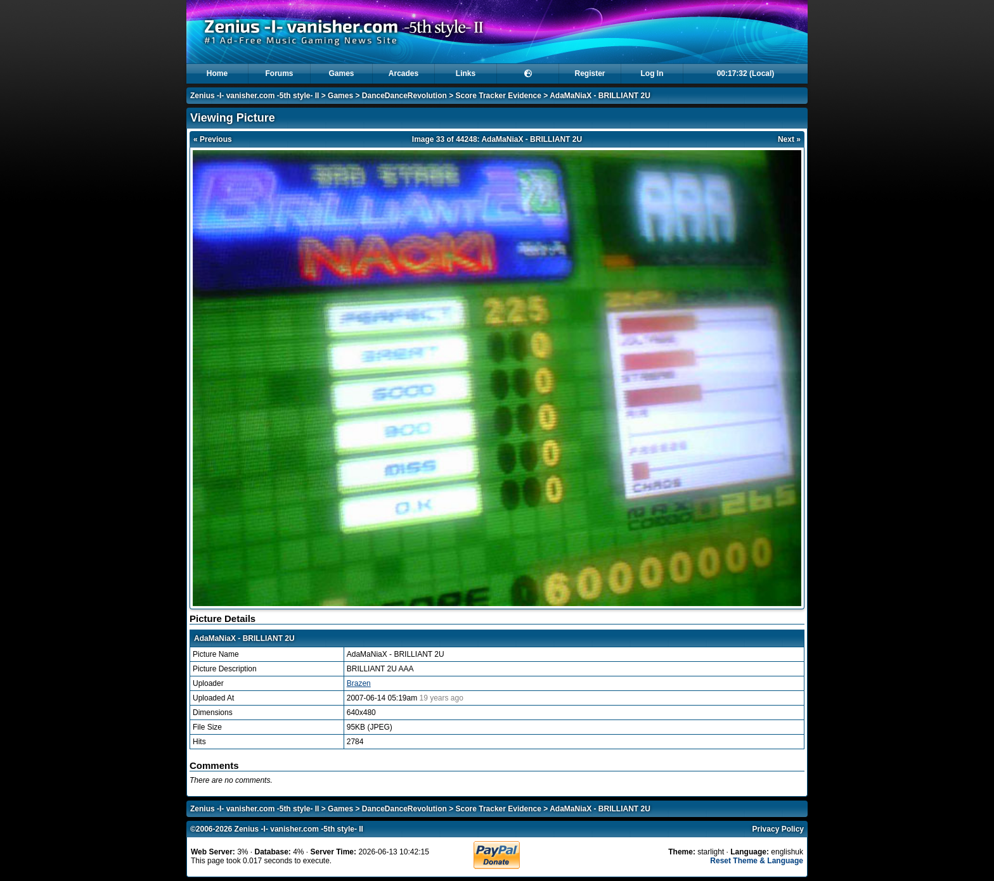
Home (217, 73)
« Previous (212, 139)
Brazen (359, 683)
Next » (789, 139)
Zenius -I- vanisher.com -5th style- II (254, 95)
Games (341, 73)
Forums (279, 73)
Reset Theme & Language (756, 860)
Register (589, 73)
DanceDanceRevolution (404, 95)
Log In (652, 73)
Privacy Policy (778, 829)
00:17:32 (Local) (746, 73)
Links (465, 73)
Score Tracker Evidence (498, 95)
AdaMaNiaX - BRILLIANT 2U (600, 95)
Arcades (403, 73)
